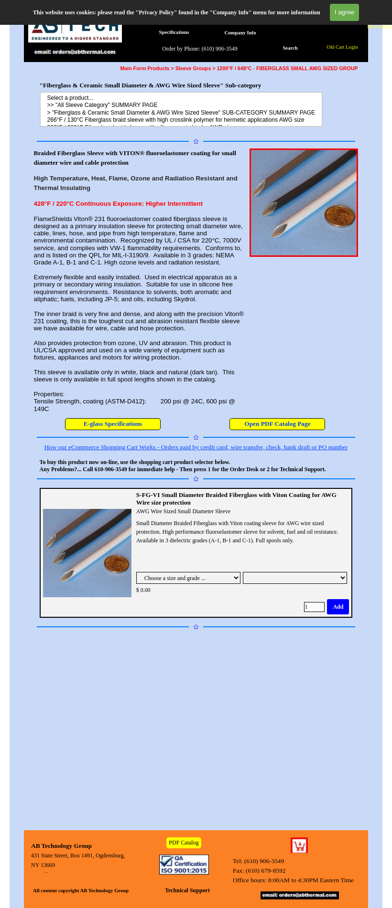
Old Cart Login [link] (342, 47)
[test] (277, 424)
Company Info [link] (240, 32)
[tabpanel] (139, 280)
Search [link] (290, 48)
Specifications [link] (174, 32)
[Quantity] (314, 607)
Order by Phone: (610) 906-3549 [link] (199, 48)
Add (338, 606)
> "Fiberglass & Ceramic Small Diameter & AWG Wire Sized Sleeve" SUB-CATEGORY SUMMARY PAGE (181, 112)
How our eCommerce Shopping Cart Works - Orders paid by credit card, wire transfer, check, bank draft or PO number (196, 447)
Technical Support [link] (187, 890)
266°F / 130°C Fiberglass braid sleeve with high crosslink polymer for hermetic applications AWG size (181, 120)
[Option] (188, 578)
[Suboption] (295, 578)
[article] (196, 553)
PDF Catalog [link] (183, 842)
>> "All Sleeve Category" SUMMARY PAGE (181, 105)
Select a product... (181, 98)
